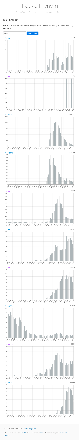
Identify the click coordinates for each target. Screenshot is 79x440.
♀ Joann (8, 76)
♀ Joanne (8, 344)
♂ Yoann (8, 114)
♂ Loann (8, 382)
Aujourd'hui (20, 12)
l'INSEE (23, 433)
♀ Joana (8, 268)
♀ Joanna (8, 191)
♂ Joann (8, 38)
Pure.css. (61, 433)
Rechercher (32, 33)
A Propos (59, 12)
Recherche (33, 12)
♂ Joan (7, 229)
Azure (42, 433)
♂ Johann (8, 153)
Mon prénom (46, 12)
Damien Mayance (29, 429)
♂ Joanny (8, 306)
